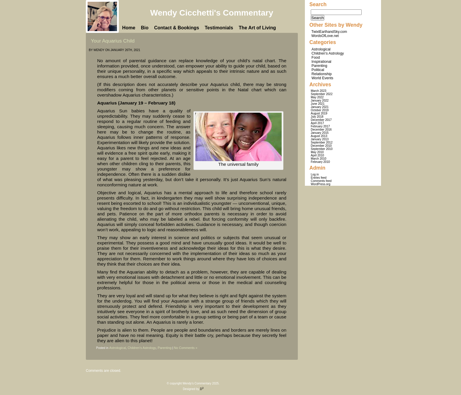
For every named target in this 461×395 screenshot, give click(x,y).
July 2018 (317, 116)
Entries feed (318, 177)
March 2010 (318, 158)
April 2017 (317, 123)
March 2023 (318, 90)
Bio (144, 27)
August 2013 (319, 136)
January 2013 (320, 139)
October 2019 (320, 110)
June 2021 (318, 103)
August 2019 (319, 113)
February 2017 (320, 126)
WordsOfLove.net (325, 36)
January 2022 (320, 100)
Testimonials (219, 27)
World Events (322, 78)
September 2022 (322, 94)
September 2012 (322, 142)
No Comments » (185, 348)
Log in (315, 174)
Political (318, 70)
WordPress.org (320, 184)
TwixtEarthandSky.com (329, 32)
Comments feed (321, 181)
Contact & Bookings (176, 27)
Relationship (322, 74)
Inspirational (321, 62)
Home (128, 27)
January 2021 (320, 107)
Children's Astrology (142, 348)
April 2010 (317, 155)
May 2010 (317, 152)
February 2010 (320, 161)
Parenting (164, 348)
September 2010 (322, 149)
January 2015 (320, 132)
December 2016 (321, 129)
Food (316, 57)
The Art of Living (257, 27)
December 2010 (321, 145)
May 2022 (317, 97)
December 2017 (321, 119)
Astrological (117, 348)
